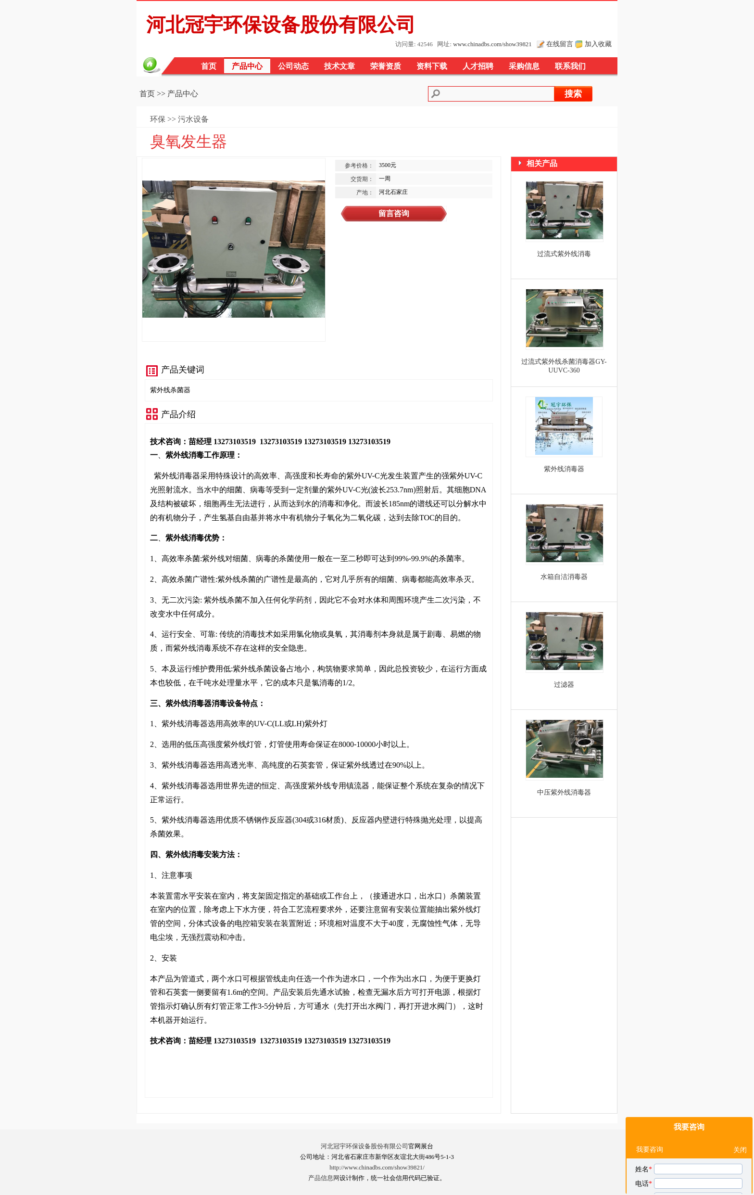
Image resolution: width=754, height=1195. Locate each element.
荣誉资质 (385, 66)
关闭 (740, 1057)
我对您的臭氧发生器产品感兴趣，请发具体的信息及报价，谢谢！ (690, 1155)
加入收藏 (598, 44)
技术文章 (339, 66)
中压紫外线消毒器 (564, 792)
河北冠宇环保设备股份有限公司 (364, 1146)
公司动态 (293, 66)
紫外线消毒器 (564, 469)
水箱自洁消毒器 (564, 576)
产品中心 (247, 66)
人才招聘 (478, 66)
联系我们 (570, 66)
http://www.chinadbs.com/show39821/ (377, 1167)
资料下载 (431, 66)
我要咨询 (689, 1034)
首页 (208, 66)
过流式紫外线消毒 (564, 253)
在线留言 (559, 44)
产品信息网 (323, 1178)
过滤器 (564, 684)
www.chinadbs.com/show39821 (492, 44)
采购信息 (524, 66)
